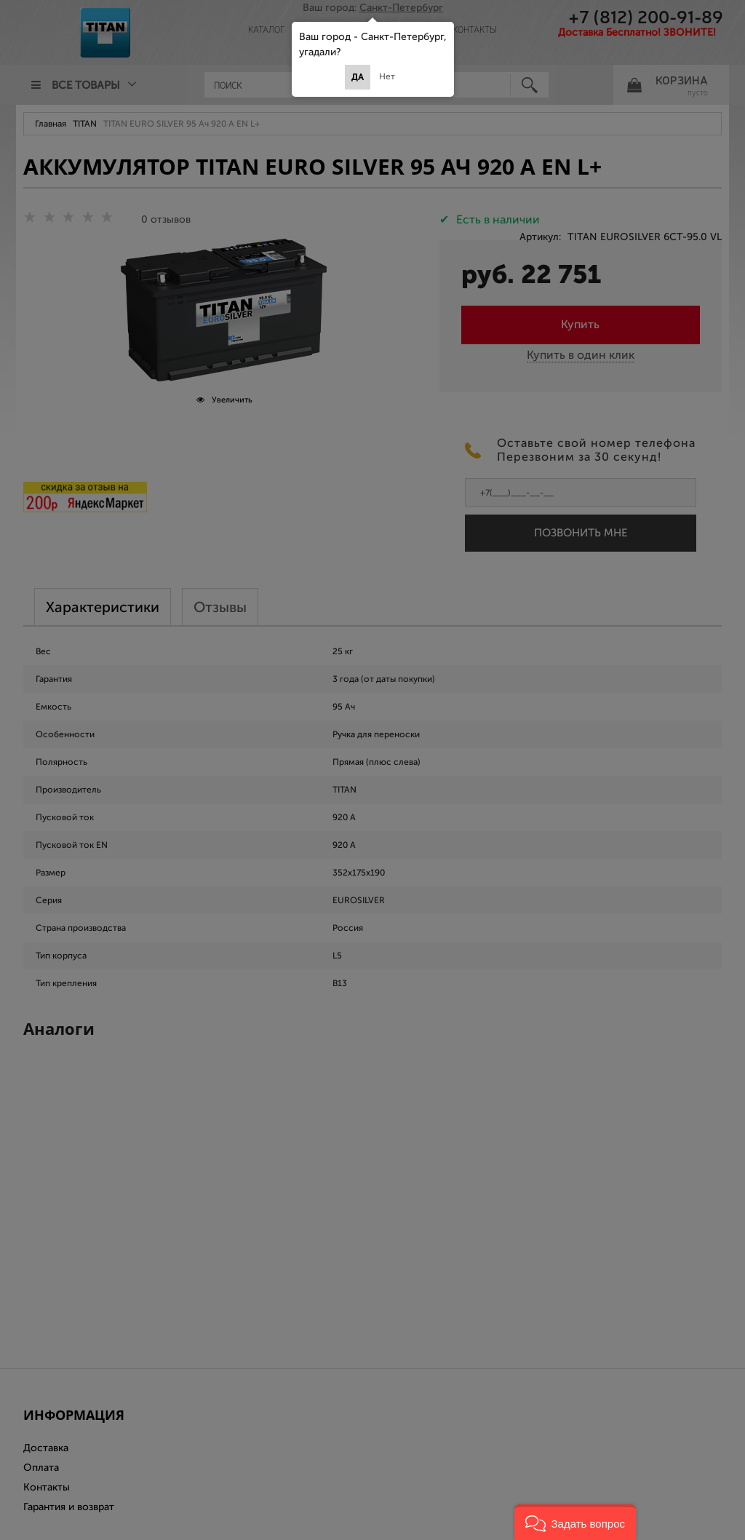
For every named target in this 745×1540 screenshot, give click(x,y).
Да (357, 77)
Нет (387, 76)
